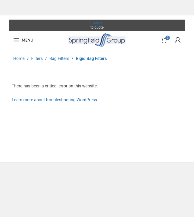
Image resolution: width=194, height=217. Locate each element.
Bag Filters (59, 58)
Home (19, 58)
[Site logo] (97, 39)
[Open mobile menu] (23, 40)
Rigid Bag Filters (91, 58)
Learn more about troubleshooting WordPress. (55, 99)
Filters (37, 58)
